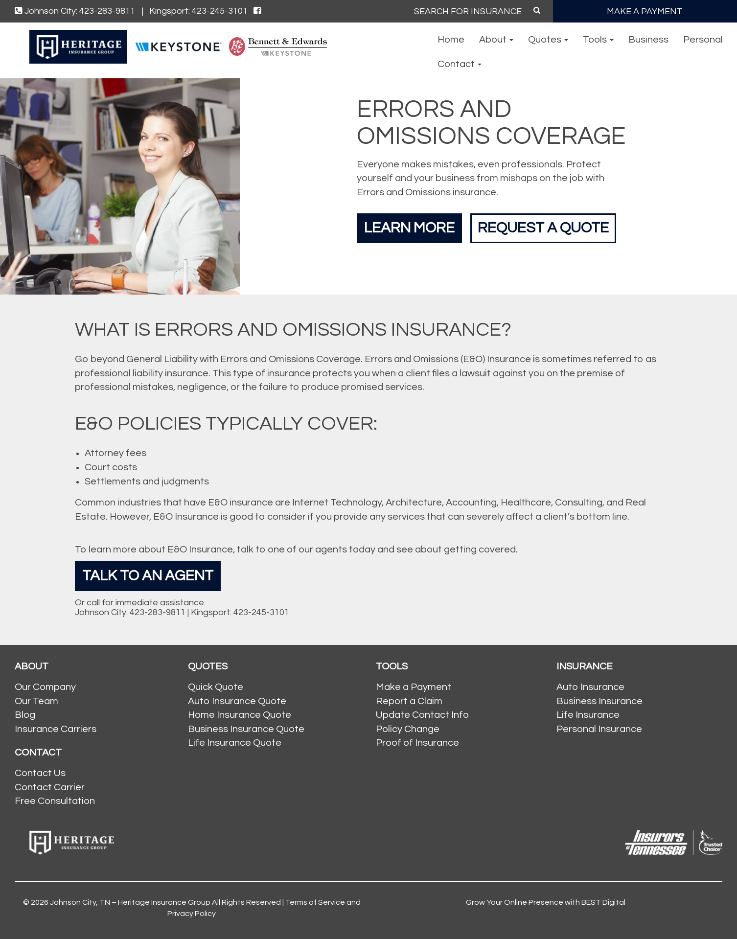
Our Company (45, 687)
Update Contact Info (422, 715)
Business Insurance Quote (246, 729)
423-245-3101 (261, 612)
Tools (598, 40)
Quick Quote (215, 687)
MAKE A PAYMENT (645, 11)
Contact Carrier (50, 787)
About (496, 40)
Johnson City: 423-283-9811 (79, 11)
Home (451, 40)
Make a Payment (413, 687)
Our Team (36, 701)
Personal (703, 40)
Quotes (548, 40)
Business (648, 40)
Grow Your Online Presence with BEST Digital (545, 902)
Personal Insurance (599, 729)
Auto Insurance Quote (237, 701)
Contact (460, 64)
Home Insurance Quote (239, 715)
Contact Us (40, 773)
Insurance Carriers (55, 729)
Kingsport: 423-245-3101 (198, 11)
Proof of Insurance (417, 743)
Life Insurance (588, 715)
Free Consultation (55, 801)
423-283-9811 (157, 612)
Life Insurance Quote (234, 743)
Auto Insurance (590, 687)
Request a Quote (543, 227)
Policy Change (407, 729)
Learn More (409, 227)
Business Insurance (599, 701)
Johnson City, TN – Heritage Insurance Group (130, 902)
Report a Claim (409, 701)
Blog (25, 715)
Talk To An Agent (147, 575)
